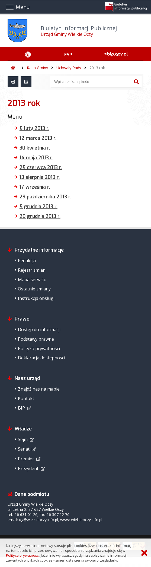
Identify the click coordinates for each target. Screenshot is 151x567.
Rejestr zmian (32, 270)
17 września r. (35, 187)
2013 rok (97, 67)
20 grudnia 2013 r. (40, 216)
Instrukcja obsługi (36, 298)
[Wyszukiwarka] (91, 81)
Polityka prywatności (39, 348)
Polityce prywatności (22, 555)
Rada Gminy (37, 67)
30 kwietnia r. (35, 148)
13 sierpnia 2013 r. (40, 177)
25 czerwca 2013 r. (41, 167)
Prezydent (28, 468)
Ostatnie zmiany (34, 289)
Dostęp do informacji (39, 329)
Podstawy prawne (36, 339)
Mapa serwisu (32, 280)
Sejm (23, 439)
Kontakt (26, 398)
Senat (24, 449)
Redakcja (27, 261)
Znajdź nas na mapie (39, 389)
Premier (26, 459)
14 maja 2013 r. (36, 157)
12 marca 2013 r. (38, 138)
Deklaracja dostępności (41, 358)
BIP (21, 408)
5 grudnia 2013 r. (38, 206)
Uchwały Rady (68, 67)
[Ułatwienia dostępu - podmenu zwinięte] (28, 54)
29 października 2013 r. (45, 197)
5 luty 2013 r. (34, 128)
